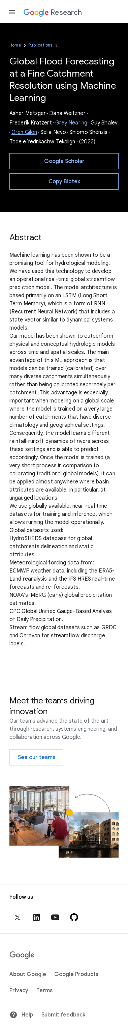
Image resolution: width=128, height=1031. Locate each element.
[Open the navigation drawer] (12, 12)
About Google (27, 974)
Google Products (76, 974)
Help (21, 1015)
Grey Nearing (71, 122)
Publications (40, 45)
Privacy (18, 990)
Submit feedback (63, 1014)
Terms (44, 990)
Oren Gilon (24, 132)
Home (15, 45)
